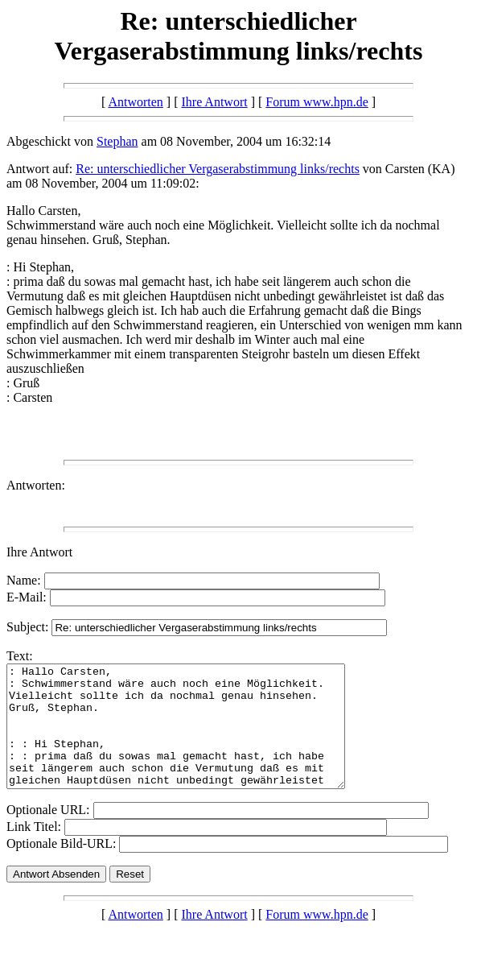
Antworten (135, 102)
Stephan (117, 141)
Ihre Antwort (214, 102)
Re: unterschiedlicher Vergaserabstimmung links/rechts (218, 169)
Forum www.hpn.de (316, 102)
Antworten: (35, 485)
